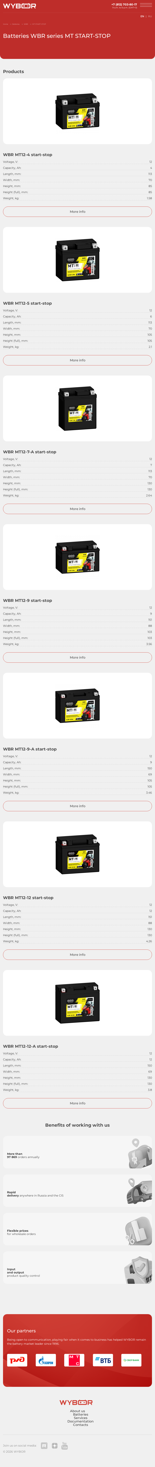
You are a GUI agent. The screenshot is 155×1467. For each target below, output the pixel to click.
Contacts (80, 1425)
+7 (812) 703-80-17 (124, 4)
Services (80, 1418)
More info (77, 212)
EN (142, 16)
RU (150, 16)
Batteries (80, 1414)
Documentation (80, 1421)
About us (77, 1411)
